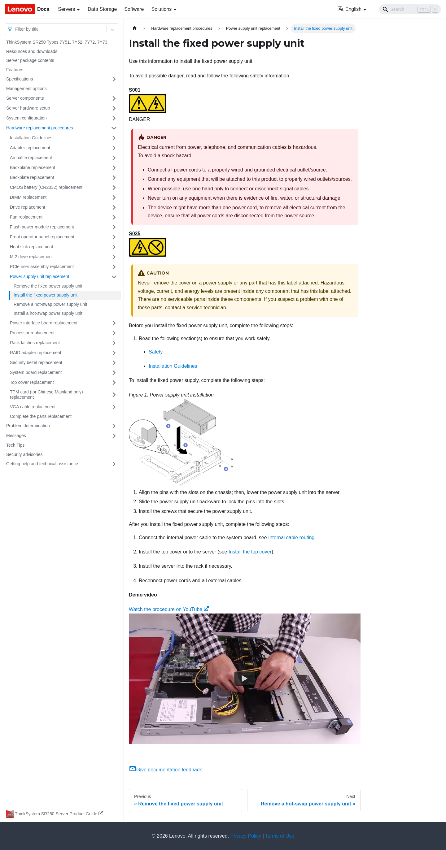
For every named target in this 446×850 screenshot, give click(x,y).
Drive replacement (27, 207)
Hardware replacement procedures (39, 127)
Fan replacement (26, 217)
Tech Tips (15, 445)
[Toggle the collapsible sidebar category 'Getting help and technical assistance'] (114, 464)
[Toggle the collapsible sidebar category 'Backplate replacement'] (114, 178)
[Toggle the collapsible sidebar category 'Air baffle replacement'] (114, 158)
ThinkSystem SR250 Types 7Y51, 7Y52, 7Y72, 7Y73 (56, 42)
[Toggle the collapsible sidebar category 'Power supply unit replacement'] (114, 277)
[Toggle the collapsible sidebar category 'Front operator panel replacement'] (114, 237)
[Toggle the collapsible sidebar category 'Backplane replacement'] (114, 168)
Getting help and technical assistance (42, 463)
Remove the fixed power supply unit (48, 286)
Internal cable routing (291, 537)
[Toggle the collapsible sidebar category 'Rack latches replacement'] (114, 343)
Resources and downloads (31, 51)
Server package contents (30, 60)
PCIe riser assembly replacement (42, 266)
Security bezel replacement (36, 362)
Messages (16, 435)
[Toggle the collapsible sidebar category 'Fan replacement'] (114, 217)
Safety (156, 351)
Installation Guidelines (31, 137)
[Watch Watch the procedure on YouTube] (245, 678)
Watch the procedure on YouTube (169, 609)
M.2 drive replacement (31, 256)
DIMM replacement (28, 197)
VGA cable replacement (32, 406)
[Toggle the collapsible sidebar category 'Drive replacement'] (114, 207)
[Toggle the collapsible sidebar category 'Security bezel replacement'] (114, 363)
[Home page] (135, 28)
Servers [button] (66, 9)
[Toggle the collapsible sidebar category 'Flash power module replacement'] (114, 227)
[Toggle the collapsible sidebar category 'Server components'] (114, 98)
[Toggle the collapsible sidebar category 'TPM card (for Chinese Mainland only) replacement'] (114, 395)
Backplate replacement (32, 177)
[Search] (410, 9)
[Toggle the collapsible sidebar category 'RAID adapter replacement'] (114, 353)
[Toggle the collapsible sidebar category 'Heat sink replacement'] (114, 247)
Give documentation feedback (165, 769)
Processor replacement (32, 332)
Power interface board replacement (43, 322)
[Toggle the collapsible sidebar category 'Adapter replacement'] (114, 148)
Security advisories (24, 454)
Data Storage (102, 9)
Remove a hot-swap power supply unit (50, 304)
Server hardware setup (28, 108)
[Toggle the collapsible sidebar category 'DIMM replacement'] (114, 197)
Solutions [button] (161, 9)
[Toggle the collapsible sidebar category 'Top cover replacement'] (114, 383)
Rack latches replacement (35, 342)
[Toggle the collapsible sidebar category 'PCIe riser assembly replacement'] (114, 267)
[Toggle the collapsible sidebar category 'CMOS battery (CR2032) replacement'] (114, 188)
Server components (25, 98)
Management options (26, 88)
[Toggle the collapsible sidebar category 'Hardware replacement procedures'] (114, 128)
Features (14, 69)
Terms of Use (279, 836)
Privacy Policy (245, 836)
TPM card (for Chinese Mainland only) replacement (46, 394)
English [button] (349, 9)
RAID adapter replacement (35, 352)
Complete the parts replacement (41, 416)
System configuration (26, 117)
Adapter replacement (30, 147)
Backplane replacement (32, 167)
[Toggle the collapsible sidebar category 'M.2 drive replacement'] (114, 257)
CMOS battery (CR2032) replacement (46, 187)
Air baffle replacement (31, 157)
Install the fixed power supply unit (45, 295)
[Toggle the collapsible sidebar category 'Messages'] (114, 436)
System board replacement (36, 372)
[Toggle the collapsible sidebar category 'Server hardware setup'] (114, 108)
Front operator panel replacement (42, 236)
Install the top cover (250, 551)
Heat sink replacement (31, 246)
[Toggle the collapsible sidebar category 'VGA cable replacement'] (114, 407)
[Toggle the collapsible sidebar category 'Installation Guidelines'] (114, 138)
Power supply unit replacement (39, 276)
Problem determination (28, 425)
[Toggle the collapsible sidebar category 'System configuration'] (114, 118)
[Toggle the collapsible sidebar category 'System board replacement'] (114, 373)
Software (134, 9)
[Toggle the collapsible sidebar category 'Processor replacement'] (114, 333)
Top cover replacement (32, 382)
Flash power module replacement (42, 226)
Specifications (19, 78)
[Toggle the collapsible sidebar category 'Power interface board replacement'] (114, 323)
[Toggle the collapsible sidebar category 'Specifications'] (114, 79)
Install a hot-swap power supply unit (48, 313)
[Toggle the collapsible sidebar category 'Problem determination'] (114, 426)
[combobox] (15, 29)
